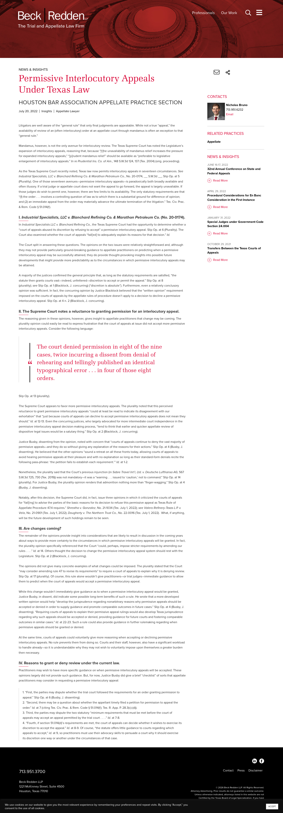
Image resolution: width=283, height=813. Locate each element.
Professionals (203, 13)
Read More (220, 180)
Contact (228, 770)
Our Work (229, 13)
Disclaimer (255, 770)
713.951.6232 (234, 110)
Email (229, 114)
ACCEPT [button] (272, 806)
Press (241, 770)
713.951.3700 (32, 771)
